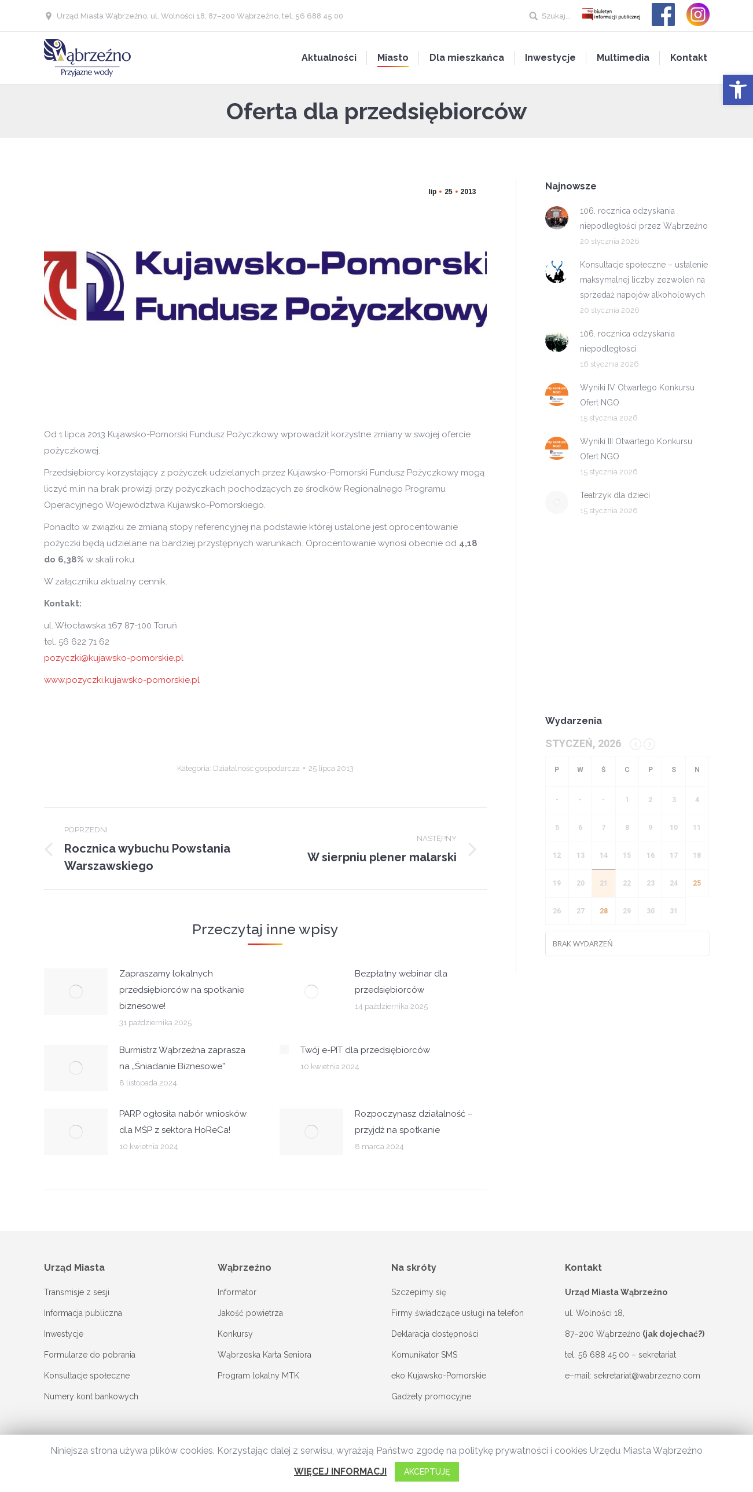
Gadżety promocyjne (431, 1396)
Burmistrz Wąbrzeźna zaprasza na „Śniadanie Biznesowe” (182, 1058)
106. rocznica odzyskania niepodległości (627, 341)
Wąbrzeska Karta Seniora (264, 1354)
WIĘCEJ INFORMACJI (340, 1471)
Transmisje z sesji (76, 1292)
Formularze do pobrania (89, 1354)
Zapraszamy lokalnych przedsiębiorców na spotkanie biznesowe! (181, 989)
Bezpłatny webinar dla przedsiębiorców (401, 981)
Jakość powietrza (250, 1313)
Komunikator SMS (424, 1354)
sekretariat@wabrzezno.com (647, 1375)
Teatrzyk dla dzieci (615, 495)
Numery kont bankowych (91, 1396)
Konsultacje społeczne (87, 1375)
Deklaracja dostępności (435, 1334)
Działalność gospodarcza (256, 768)
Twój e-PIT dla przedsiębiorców (365, 1050)
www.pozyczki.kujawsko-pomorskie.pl (122, 680)
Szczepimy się (418, 1292)
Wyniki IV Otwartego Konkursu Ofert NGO (637, 395)
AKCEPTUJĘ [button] (427, 1471)
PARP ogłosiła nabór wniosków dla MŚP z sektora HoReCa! (183, 1122)
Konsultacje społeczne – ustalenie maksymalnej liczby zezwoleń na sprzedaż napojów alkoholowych (644, 279)
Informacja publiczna (83, 1313)
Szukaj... (556, 16)
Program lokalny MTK (258, 1375)
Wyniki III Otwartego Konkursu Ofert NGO (636, 449)
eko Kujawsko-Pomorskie (438, 1375)
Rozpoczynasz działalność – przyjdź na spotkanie (414, 1122)
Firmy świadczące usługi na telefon (457, 1313)
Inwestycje (63, 1334)
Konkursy (235, 1334)
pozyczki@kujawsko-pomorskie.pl (113, 658)
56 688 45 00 (603, 1354)
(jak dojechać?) (673, 1334)
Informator (237, 1292)
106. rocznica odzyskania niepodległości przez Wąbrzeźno (644, 218)
